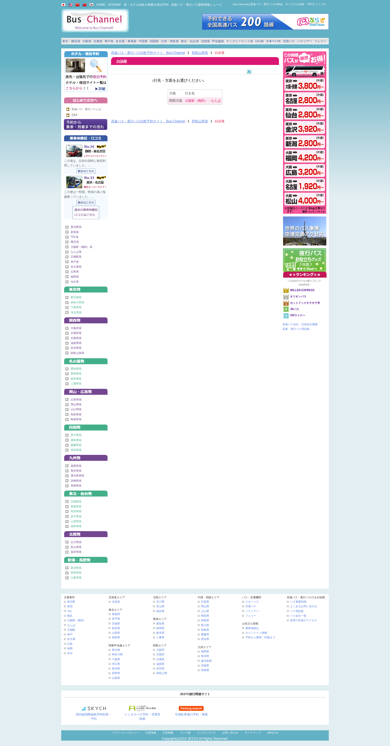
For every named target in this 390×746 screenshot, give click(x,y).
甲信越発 (218, 41)
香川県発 (76, 434)
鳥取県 (205, 615)
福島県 (116, 637)
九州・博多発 (170, 41)
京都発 (97, 41)
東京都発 (76, 297)
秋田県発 (76, 511)
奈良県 (160, 668)
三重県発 (76, 383)
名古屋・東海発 (126, 41)
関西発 (86, 319)
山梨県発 (76, 577)
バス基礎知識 (298, 601)
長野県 (116, 673)
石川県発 (76, 542)
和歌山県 (161, 673)
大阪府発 (76, 328)
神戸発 (109, 41)
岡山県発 (76, 404)
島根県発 (76, 419)
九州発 (86, 457)
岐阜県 (160, 632)
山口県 (205, 611)
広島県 (205, 601)
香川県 (205, 625)
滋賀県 (160, 663)
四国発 (154, 41)
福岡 (70, 648)
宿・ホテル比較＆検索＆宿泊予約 (146, 4)
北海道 (116, 601)
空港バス (289, 41)
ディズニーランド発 (239, 41)
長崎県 (205, 670)
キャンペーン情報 (256, 632)
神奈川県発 (77, 302)
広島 (70, 643)
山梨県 (116, 677)
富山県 (160, 606)
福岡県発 (76, 465)
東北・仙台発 (190, 41)
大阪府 (160, 649)
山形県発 (76, 521)
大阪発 (86, 41)
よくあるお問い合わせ (303, 606)
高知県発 (76, 449)
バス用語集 (297, 611)
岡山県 (205, 606)
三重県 (160, 637)
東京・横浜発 (71, 41)
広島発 (75, 271)
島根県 (205, 620)
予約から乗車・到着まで (260, 637)
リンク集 (185, 732)
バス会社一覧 (298, 615)
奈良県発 (76, 347)
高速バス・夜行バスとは (86, 109)
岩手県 (116, 618)
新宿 (70, 606)
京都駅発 (76, 256)
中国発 (143, 41)
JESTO (193, 739)
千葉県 (116, 659)
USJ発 (259, 41)
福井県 (160, 611)
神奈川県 (117, 654)
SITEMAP (114, 4)
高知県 (205, 638)
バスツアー (304, 41)
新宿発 (75, 232)
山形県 (116, 632)
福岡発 (75, 276)
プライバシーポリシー (125, 732)
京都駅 (71, 629)
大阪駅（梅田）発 (81, 246)
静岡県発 (76, 373)
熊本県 (205, 656)
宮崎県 (205, 665)
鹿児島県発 (77, 475)
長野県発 (76, 572)
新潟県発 (76, 567)
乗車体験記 (252, 628)
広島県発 (76, 399)
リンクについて (206, 732)
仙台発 (75, 281)
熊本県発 (76, 470)
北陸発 (205, 41)
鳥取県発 (76, 414)
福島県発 (76, 526)
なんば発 (76, 251)
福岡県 (205, 651)
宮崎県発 (76, 480)
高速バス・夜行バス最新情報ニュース (196, 4)
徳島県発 (76, 440)
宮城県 (116, 623)
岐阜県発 (76, 378)
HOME (100, 4)
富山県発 (76, 546)
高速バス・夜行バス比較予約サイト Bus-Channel (148, 53)
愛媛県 (205, 634)
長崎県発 (76, 485)
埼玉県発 (76, 312)
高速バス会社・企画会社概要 (300, 324)
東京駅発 (76, 226)
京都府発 (76, 332)
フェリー (320, 41)
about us (272, 732)
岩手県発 (76, 516)
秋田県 (116, 628)
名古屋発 (76, 266)
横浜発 (75, 241)
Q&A (74, 114)
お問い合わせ (230, 732)
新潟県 (116, 668)
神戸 (70, 634)
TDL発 (75, 236)
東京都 (116, 649)
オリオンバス (298, 296)
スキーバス (273, 41)
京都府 (160, 654)
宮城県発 (76, 501)
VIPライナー (297, 315)
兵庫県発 (76, 338)
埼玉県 (116, 663)
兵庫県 (160, 659)
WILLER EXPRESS (302, 290)
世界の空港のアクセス (303, 620)
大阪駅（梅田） (196, 101)
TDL (69, 611)
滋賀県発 (76, 342)
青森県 (116, 614)
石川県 (160, 601)
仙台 (70, 653)
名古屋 (71, 638)
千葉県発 (76, 307)
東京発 (86, 288)
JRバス (294, 309)
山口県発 (76, 409)
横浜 (70, 615)
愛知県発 (76, 368)
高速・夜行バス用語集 (296, 328)
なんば (216, 101)
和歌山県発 (200, 53)
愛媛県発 (76, 444)
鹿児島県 (206, 660)
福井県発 (76, 551)
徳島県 (205, 629)
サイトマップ (253, 732)
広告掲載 (167, 732)
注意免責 (150, 732)
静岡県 (160, 628)
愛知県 (160, 623)
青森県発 (76, 506)
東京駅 (71, 601)
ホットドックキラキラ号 (305, 302)
